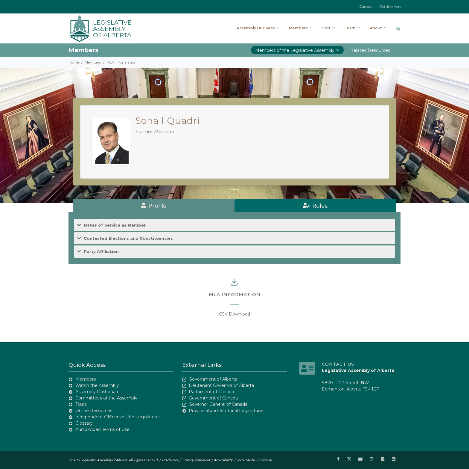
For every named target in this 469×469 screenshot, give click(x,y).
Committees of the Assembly (106, 398)
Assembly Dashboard (97, 391)
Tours (80, 404)
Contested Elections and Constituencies (128, 238)
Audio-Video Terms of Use (102, 429)
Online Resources (93, 410)
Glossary (84, 423)
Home (73, 62)
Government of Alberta (213, 379)
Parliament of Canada (211, 391)
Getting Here (390, 6)
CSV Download (234, 314)
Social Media (245, 459)
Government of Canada (213, 398)
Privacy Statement (196, 459)
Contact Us (338, 364)
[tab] (153, 205)
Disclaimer (170, 459)
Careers (366, 6)
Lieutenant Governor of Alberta (221, 385)
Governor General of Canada (218, 404)
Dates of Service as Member (115, 225)
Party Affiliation (101, 251)
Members (93, 62)
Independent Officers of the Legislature (117, 417)
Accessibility (223, 459)
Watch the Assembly (97, 385)
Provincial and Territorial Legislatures (226, 410)
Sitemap (265, 459)
